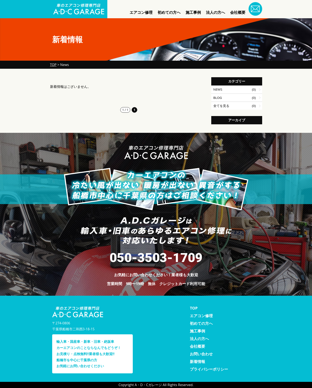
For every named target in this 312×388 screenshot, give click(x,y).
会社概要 (237, 12)
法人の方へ (215, 12)
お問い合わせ (201, 353)
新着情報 (197, 361)
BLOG (217, 97)
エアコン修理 (141, 12)
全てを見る (221, 106)
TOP (193, 308)
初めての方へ (169, 12)
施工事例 (193, 12)
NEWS (217, 89)
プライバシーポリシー (209, 369)
